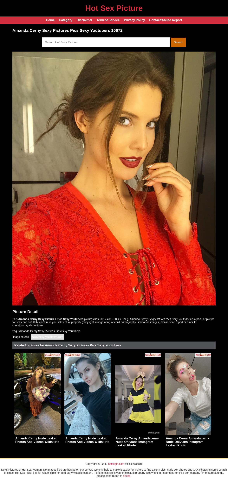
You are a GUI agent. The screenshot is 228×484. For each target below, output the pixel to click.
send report (176, 322)
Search (178, 42)
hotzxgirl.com (116, 463)
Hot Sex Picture (114, 8)
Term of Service (108, 20)
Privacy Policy (134, 20)
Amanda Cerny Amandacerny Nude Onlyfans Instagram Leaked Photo (137, 442)
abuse (126, 475)
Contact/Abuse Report (165, 20)
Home (50, 20)
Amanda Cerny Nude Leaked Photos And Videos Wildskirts (37, 440)
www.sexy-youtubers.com (47, 336)
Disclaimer (84, 20)
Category (65, 20)
